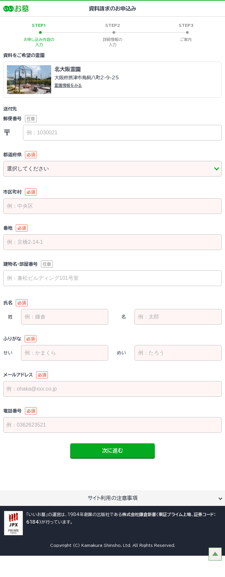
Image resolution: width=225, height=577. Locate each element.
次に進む (112, 450)
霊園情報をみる (68, 85)
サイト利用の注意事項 (112, 498)
